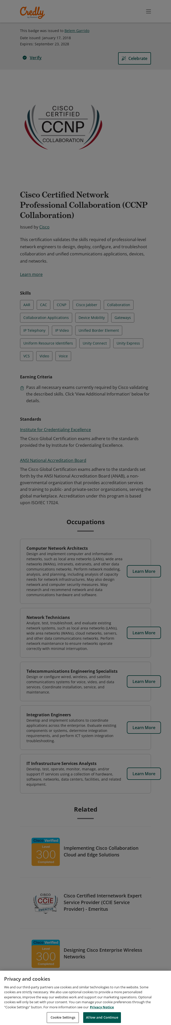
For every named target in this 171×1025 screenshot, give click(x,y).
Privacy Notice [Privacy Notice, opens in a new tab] (102, 1013)
